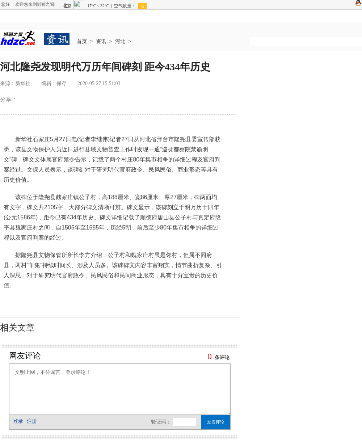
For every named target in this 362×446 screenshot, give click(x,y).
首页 (82, 41)
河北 (120, 41)
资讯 (101, 41)
